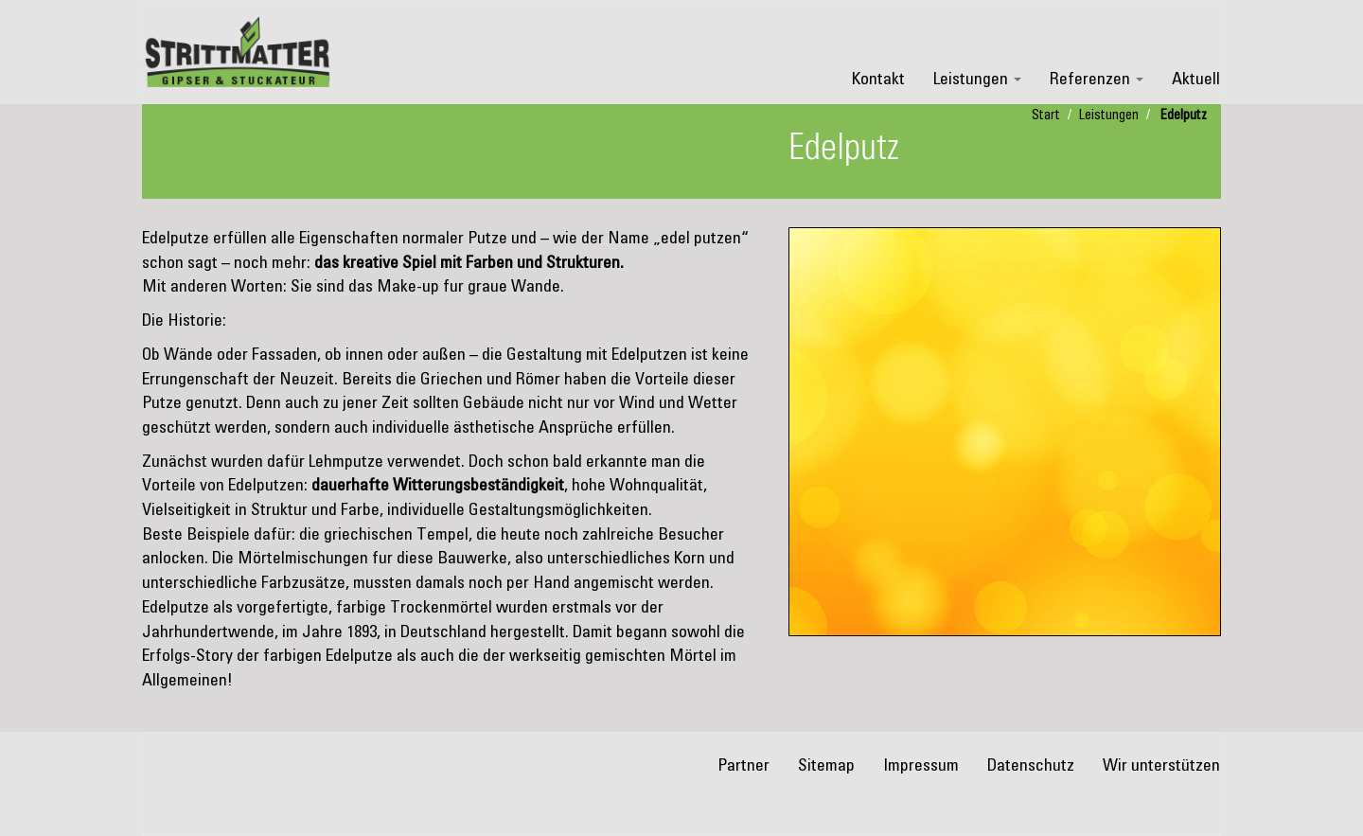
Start (1046, 115)
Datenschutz (1030, 765)
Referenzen (1096, 79)
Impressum (921, 765)
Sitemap (826, 765)
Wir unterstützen (1161, 765)
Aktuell (1196, 79)
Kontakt (878, 79)
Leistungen (977, 79)
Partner (743, 765)
